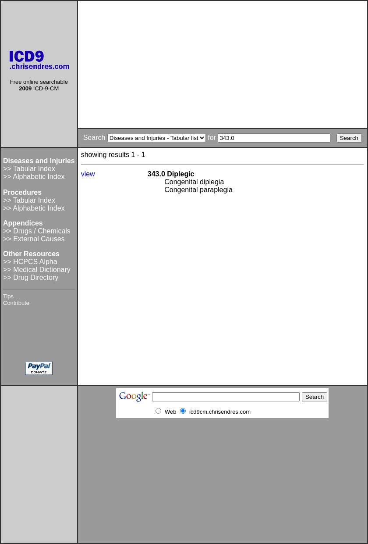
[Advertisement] (222, 64)
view (88, 174)
